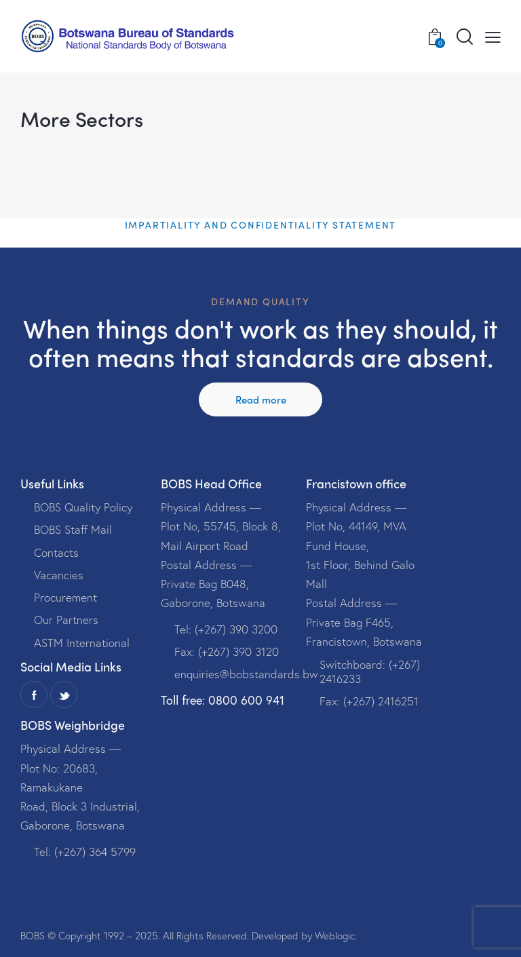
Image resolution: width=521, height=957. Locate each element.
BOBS (32, 935)
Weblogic (335, 935)
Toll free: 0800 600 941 (222, 700)
